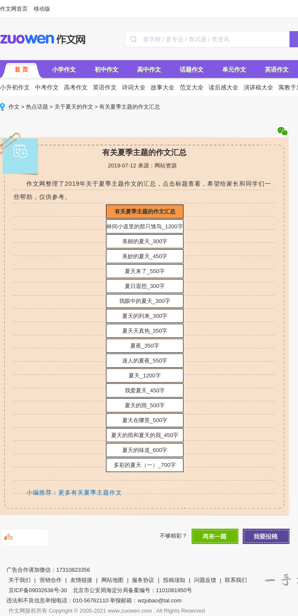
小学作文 (64, 69)
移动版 (42, 9)
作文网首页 (14, 9)
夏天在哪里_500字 (145, 420)
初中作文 (106, 69)
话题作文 (191, 69)
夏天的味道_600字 (145, 450)
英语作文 (277, 69)
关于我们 (20, 580)
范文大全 (191, 87)
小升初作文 (15, 87)
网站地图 (112, 580)
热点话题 (37, 107)
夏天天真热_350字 (145, 331)
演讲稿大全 (258, 87)
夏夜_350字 (144, 346)
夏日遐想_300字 (145, 286)
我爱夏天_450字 (145, 390)
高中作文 (149, 69)
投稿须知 (174, 580)
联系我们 (236, 580)
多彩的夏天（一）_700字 (145, 465)
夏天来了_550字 (145, 271)
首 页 (21, 69)
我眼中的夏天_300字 (144, 301)
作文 (14, 107)
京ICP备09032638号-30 (38, 590)
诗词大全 (134, 87)
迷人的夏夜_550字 (145, 360)
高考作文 (76, 87)
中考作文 (47, 87)
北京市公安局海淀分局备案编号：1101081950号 (132, 590)
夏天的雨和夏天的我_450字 (145, 435)
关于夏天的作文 (73, 107)
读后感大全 (223, 87)
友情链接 (81, 580)
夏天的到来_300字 (145, 316)
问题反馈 (205, 580)
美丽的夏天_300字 (145, 241)
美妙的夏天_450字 (145, 256)
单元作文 (234, 69)
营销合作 (51, 580)
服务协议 (143, 580)
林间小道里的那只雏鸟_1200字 (144, 226)
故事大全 (163, 87)
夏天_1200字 (144, 375)
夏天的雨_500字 (145, 405)
